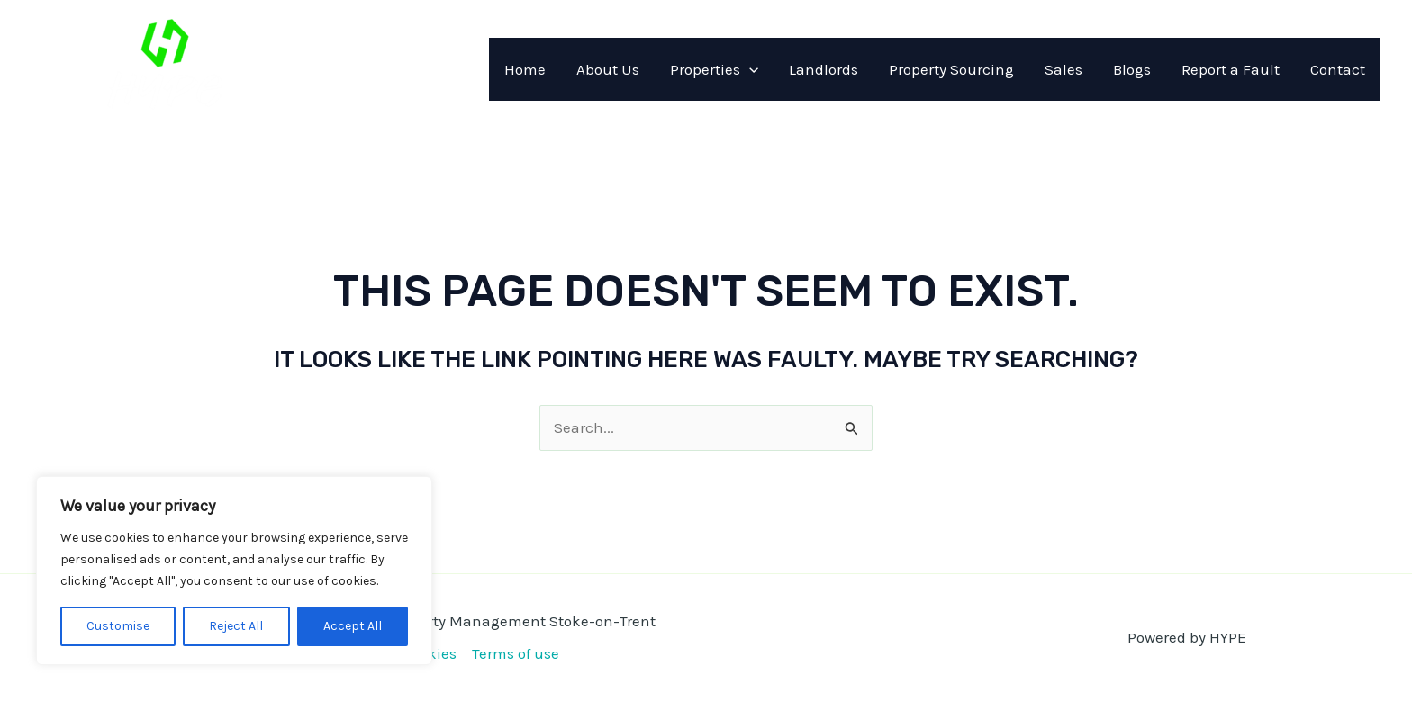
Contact (1337, 69)
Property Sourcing (951, 69)
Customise (117, 626)
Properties (714, 69)
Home (525, 69)
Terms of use (515, 653)
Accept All (352, 626)
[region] (234, 570)
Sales (1063, 69)
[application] (749, 69)
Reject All (236, 626)
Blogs (1132, 69)
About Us (607, 69)
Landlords (823, 69)
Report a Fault (1230, 69)
